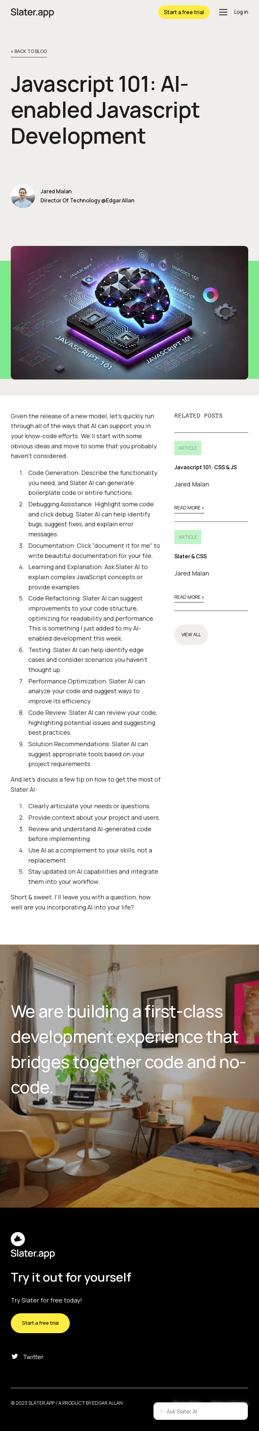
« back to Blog (29, 51)
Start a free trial (184, 12)
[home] (32, 12)
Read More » (189, 507)
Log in (241, 12)
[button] (222, 12)
